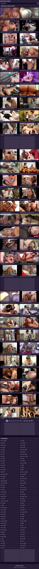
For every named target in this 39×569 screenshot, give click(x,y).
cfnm (2, 467)
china (2, 472)
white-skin (23, 545)
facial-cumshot (4, 501)
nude (22, 467)
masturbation (23, 449)
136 (29, 420)
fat (2, 505)
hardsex (2, 527)
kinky (2, 541)
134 (24, 420)
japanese (3, 536)
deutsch (2, 476)
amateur (3, 441)
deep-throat (3, 474)
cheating (3, 469)
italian (2, 532)
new (22, 465)
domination (3, 483)
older (22, 476)
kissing (2, 543)
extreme (2, 494)
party (22, 485)
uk (21, 525)
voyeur (22, 536)
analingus (3, 445)
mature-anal (23, 454)
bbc (2, 454)
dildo (2, 478)
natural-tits (23, 463)
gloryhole (3, 516)
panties (22, 481)
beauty (2, 461)
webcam (22, 539)
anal (2, 443)
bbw (2, 456)
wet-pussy (23, 543)
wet (22, 541)
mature (22, 452)
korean (2, 545)
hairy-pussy (3, 521)
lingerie (22, 445)
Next (32, 420)
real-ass (22, 494)
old (21, 469)
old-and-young (24, 472)
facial (2, 498)
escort (2, 487)
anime (2, 447)
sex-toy (22, 505)
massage (22, 447)
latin (22, 441)
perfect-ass (23, 487)
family (2, 503)
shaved (22, 510)
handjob (3, 523)
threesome (23, 521)
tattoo (22, 516)
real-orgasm (23, 496)
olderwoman (23, 478)
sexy (22, 507)
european (3, 492)
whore (22, 547)
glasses (2, 514)
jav (1, 539)
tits (22, 523)
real (22, 492)
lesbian (22, 443)
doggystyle (3, 481)
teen (22, 518)
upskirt (22, 530)
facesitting (3, 496)
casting (2, 465)
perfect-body (23, 490)
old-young (23, 474)
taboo (22, 514)
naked (22, 458)
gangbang (3, 507)
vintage (22, 534)
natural (22, 461)
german (3, 510)
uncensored (23, 527)
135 (27, 420)
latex (2, 547)
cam (2, 463)
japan (2, 534)
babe (2, 452)
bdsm (2, 458)
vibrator (22, 532)
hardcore (3, 525)
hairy (2, 518)
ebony (2, 485)
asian (2, 449)
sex (22, 503)
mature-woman (24, 456)
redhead (22, 501)
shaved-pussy (23, 512)
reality (22, 498)
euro (2, 490)
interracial (3, 530)
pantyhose (23, 483)
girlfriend (3, 512)
